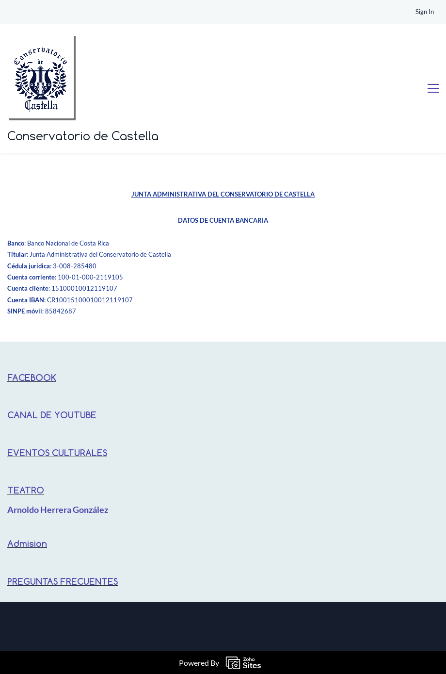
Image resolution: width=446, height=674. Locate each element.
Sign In (424, 12)
